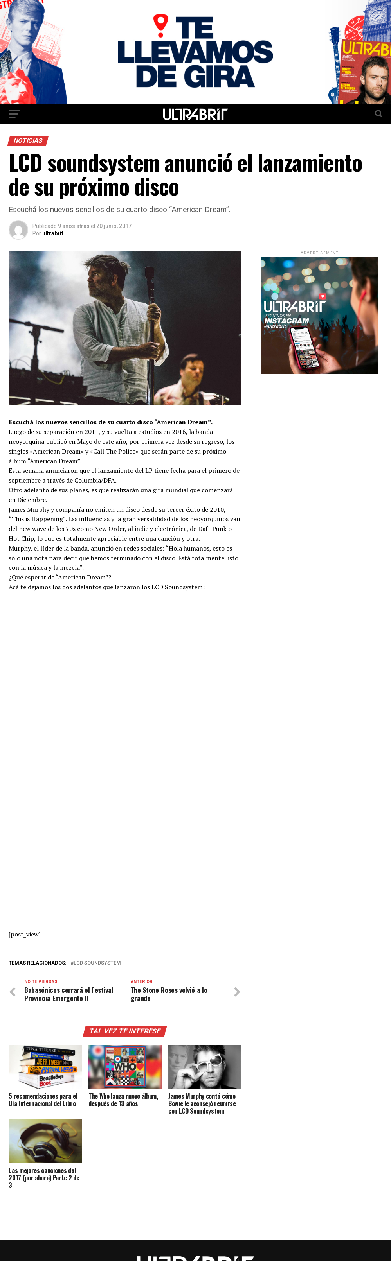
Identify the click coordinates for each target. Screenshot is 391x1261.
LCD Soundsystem (97, 963)
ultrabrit (52, 233)
